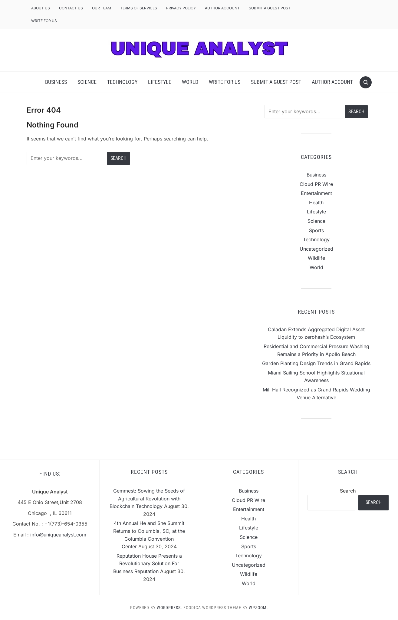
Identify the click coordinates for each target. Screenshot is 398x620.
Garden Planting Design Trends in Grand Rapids (316, 363)
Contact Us (71, 8)
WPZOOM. (258, 607)
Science (87, 82)
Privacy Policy (181, 8)
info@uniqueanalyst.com (58, 535)
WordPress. (169, 607)
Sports (316, 230)
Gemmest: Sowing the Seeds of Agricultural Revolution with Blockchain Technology (147, 498)
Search (348, 491)
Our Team (101, 8)
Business (56, 82)
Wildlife (316, 258)
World (190, 82)
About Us (40, 8)
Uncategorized (316, 249)
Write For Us (44, 20)
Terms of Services (138, 8)
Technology (122, 82)
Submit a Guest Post (270, 8)
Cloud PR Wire (316, 184)
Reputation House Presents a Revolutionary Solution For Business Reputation (147, 563)
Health (316, 203)
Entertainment (316, 193)
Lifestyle (159, 82)
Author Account (222, 8)
